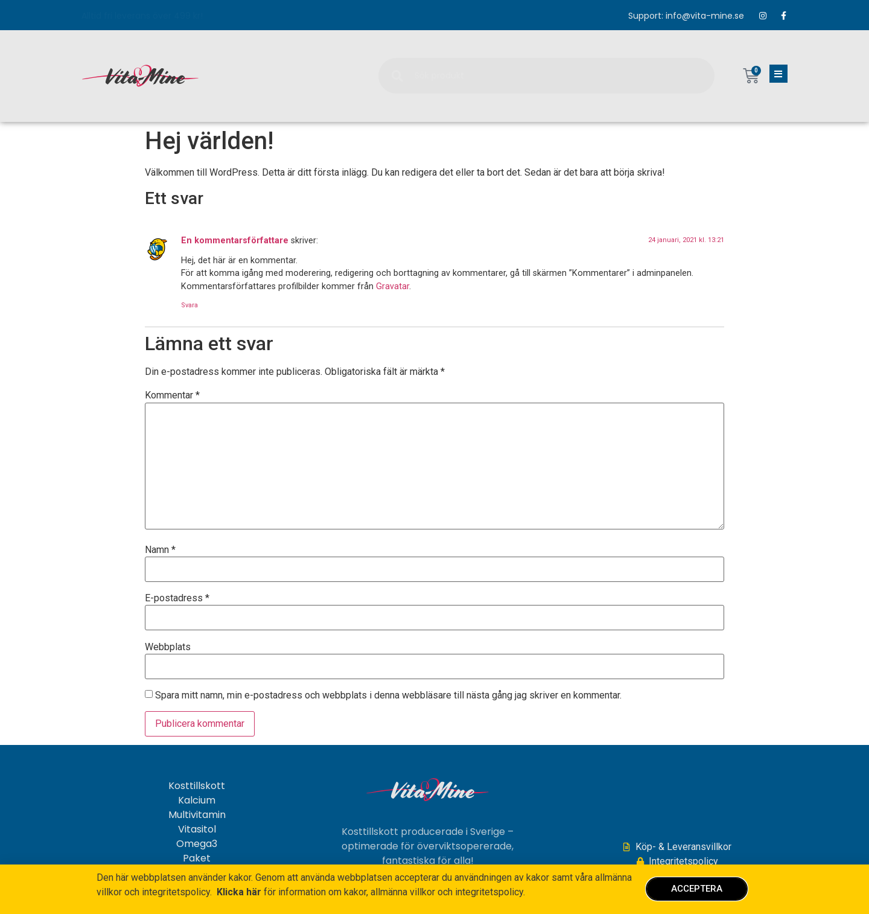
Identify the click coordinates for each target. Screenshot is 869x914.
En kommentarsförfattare (234, 240)
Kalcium (196, 800)
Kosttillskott (196, 786)
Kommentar (172, 395)
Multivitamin (197, 815)
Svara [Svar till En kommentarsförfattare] (189, 305)
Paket (197, 858)
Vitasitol (197, 829)
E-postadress (177, 598)
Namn (160, 550)
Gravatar (392, 286)
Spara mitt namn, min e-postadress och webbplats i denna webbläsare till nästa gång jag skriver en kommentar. (388, 695)
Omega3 (196, 844)
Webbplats (168, 647)
